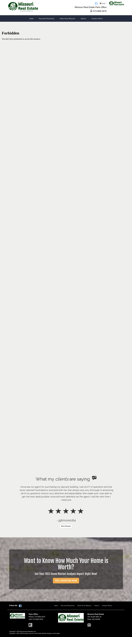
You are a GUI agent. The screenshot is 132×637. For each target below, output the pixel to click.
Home (56, 605)
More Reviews (66, 526)
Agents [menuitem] (83, 19)
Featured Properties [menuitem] (46, 19)
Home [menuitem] (31, 19)
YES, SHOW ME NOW (66, 580)
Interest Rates (107, 605)
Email (102, 3)
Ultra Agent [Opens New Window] (56, 633)
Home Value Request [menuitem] (67, 19)
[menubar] (65, 18)
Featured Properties (68, 605)
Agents (96, 605)
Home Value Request (85, 605)
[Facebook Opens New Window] (96, 3)
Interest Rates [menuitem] (97, 19)
